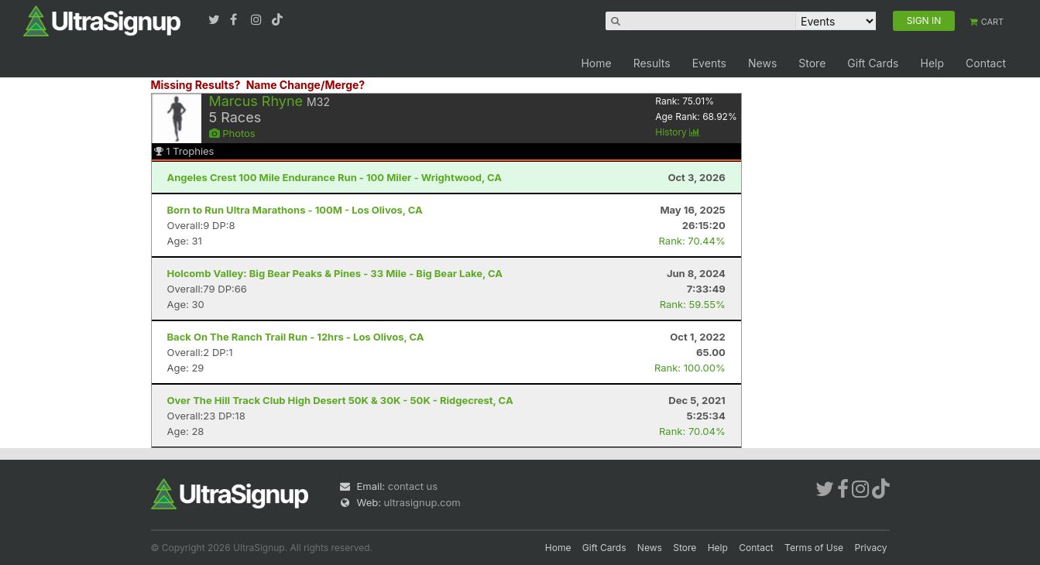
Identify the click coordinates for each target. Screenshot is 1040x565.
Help (932, 63)
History (677, 132)
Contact (986, 63)
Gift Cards (872, 63)
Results (652, 63)
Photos (232, 133)
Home (596, 63)
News (762, 63)
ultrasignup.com (422, 502)
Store (811, 63)
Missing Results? (196, 84)
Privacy (871, 547)
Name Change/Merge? (306, 84)
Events (709, 63)
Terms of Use (813, 547)
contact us (413, 486)
